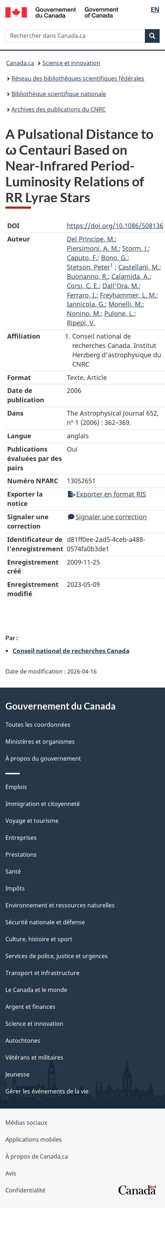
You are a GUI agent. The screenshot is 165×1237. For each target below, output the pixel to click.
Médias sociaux (26, 1123)
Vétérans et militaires (34, 1057)
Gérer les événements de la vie (46, 1091)
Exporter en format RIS (107, 494)
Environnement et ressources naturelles (60, 905)
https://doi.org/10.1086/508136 (115, 225)
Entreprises (21, 838)
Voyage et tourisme (32, 821)
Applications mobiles (33, 1139)
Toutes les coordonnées (37, 725)
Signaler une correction (107, 516)
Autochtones (22, 1041)
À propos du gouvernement (43, 758)
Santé (13, 871)
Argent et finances (30, 1007)
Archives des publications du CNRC (59, 109)
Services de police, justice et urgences (56, 956)
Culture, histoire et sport (38, 939)
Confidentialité (25, 1190)
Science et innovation (71, 63)
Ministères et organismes (40, 742)
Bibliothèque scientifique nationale (59, 94)
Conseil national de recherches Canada (71, 650)
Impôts (15, 888)
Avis (10, 1173)
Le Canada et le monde (36, 990)
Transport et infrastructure (42, 973)
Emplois (16, 787)
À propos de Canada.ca (36, 1156)
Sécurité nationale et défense (45, 922)
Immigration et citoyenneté (42, 804)
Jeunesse (17, 1074)
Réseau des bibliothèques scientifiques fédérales (78, 78)
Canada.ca (20, 63)
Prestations (21, 854)
